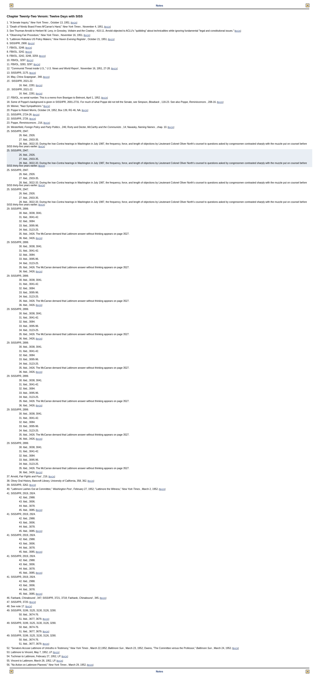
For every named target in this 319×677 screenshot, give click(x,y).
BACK (74, 23)
